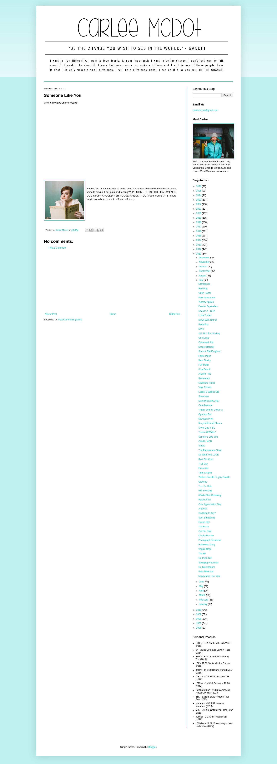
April (201, 590)
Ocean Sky (204, 522)
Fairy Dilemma (205, 571)
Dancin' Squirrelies (208, 306)
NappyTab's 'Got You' (209, 576)
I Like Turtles (204, 315)
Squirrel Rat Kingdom (209, 351)
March (202, 595)
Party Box (203, 324)
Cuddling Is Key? (207, 513)
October (203, 266)
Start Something (206, 517)
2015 (199, 235)
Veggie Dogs (204, 549)
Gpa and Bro (204, 414)
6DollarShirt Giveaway (209, 495)
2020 (199, 213)
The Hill (202, 553)
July (201, 280)
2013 (199, 244)
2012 (199, 249)
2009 (199, 614)
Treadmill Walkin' (207, 432)
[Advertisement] (112, 281)
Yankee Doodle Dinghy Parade (214, 477)
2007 (199, 623)
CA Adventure (205, 405)
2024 (199, 195)
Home (113, 314)
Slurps (201, 445)
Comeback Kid (205, 342)
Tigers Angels (205, 472)
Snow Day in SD (206, 427)
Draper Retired (206, 347)
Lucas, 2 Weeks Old (208, 392)
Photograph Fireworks (209, 540)
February (204, 599)
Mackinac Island (206, 383)
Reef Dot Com (205, 459)
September (205, 271)
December (204, 257)
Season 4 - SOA (206, 311)
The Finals (203, 526)
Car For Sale (204, 531)
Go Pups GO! (205, 558)
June (201, 581)
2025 (199, 190)
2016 (199, 231)
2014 (199, 240)
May (201, 586)
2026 (199, 186)
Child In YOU (205, 441)
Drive (201, 329)
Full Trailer (203, 364)
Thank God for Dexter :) (210, 409)
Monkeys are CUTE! (208, 401)
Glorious (202, 481)
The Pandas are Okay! (209, 450)
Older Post (174, 314)
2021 (199, 208)
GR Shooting (205, 490)
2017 (199, 226)
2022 (199, 204)
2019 (199, 218)
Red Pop (202, 288)
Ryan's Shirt (204, 499)
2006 (199, 627)
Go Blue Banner (206, 567)
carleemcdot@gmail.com (205, 110)
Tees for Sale (205, 486)
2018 (199, 222)
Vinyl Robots (204, 387)
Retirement (204, 378)
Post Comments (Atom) (70, 319)
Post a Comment (57, 247)
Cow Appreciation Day (209, 504)
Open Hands (204, 293)
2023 (199, 199)
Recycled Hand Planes (210, 423)
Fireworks (203, 468)
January (203, 604)
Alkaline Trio (204, 373)
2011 (199, 253)
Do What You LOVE (208, 454)
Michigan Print (205, 418)
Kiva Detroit (204, 369)
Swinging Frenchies (208, 562)
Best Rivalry (204, 360)
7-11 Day (203, 463)
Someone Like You (208, 437)
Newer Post (51, 314)
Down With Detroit (207, 320)
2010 (199, 610)
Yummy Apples (206, 302)
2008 (199, 618)
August (203, 275)
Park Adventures (206, 297)
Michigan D (204, 284)
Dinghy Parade (206, 535)
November (204, 262)
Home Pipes (204, 356)
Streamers (203, 396)
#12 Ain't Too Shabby (209, 333)
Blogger (152, 747)
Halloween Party (206, 544)
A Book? (202, 508)
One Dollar (203, 338)
